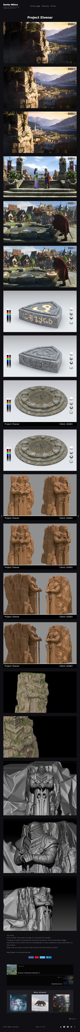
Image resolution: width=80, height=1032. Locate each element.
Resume (45, 6)
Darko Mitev (10, 4)
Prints (53, 6)
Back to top (40, 1027)
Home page (35, 6)
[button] (73, 1018)
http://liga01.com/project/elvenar (19, 952)
